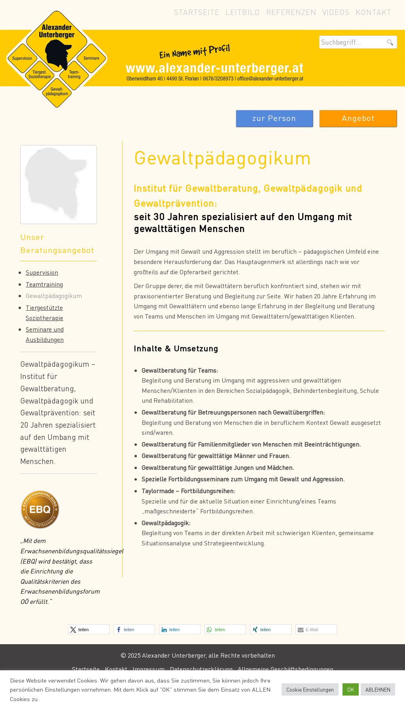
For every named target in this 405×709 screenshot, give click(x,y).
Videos (336, 12)
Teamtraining (44, 284)
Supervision (42, 272)
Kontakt (374, 12)
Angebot (358, 118)
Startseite (197, 12)
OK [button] (350, 689)
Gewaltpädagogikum (54, 295)
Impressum (148, 669)
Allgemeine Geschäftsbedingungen (285, 669)
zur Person (274, 118)
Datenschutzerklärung (201, 669)
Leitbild (242, 12)
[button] (89, 629)
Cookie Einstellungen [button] (310, 689)
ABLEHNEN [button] (377, 689)
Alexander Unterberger (202, 58)
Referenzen (291, 12)
